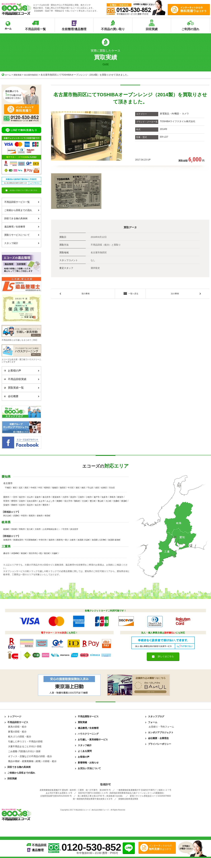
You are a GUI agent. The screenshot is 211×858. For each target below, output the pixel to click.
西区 (27, 488)
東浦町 (124, 501)
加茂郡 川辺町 (83, 540)
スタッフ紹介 (21, 243)
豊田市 (45, 505)
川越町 (55, 553)
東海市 (120, 497)
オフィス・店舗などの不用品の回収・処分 (30, 756)
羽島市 (22, 529)
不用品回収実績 (20, 379)
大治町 (85, 501)
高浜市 (30, 505)
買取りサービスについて (21, 235)
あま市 (42, 501)
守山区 (90, 488)
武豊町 (16, 516)
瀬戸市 (97, 497)
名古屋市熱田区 (34, 74)
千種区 (8, 488)
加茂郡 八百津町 (99, 540)
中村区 (33, 488)
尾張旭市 (56, 497)
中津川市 (43, 540)
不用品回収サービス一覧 (21, 202)
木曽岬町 (15, 553)
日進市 (22, 501)
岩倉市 (38, 497)
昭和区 (47, 488)
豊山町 (101, 501)
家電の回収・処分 (17, 731)
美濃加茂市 (18, 540)
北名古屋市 (32, 501)
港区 (78, 488)
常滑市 (6, 501)
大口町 (108, 501)
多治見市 (74, 529)
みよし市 (50, 501)
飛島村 (77, 501)
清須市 (73, 497)
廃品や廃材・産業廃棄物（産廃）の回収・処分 (32, 761)
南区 (83, 488)
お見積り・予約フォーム (161, 726)
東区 (15, 488)
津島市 (112, 497)
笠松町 (14, 529)
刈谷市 (22, 505)
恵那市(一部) (62, 540)
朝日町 (47, 553)
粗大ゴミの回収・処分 (19, 736)
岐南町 (6, 529)
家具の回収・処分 (17, 726)
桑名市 (6, 553)
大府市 (65, 497)
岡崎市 (14, 505)
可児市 (65, 529)
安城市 (6, 505)
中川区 (71, 488)
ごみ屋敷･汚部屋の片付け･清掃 (24, 751)
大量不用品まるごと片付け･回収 (25, 746)
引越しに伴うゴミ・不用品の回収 (25, 741)
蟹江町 (93, 501)
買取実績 (19, 74)
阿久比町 (7, 516)
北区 (21, 488)
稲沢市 (22, 497)
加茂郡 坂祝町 (114, 540)
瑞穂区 (55, 488)
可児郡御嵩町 (31, 540)
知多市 (104, 497)
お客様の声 (20, 370)
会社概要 (20, 396)
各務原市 (7, 540)
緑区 (97, 488)
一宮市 (14, 497)
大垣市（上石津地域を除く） (47, 529)
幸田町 (47, 516)
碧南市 (40, 516)
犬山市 (30, 497)
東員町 (24, 553)
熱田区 (63, 488)
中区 (40, 488)
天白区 (112, 488)
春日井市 (46, 497)
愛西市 (6, 497)
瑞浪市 (52, 540)
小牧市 (89, 497)
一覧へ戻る (130, 294)
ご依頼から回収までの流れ (21, 210)
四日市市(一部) (35, 553)
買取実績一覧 (20, 387)
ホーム (7, 74)
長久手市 (68, 501)
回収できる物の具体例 (21, 218)
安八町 (30, 529)
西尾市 (32, 516)
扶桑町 (116, 501)
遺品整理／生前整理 (21, 226)
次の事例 (175, 294)
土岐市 (72, 540)
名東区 (104, 488)
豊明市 (14, 501)
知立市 (38, 505)
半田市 (24, 516)
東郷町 (59, 501)
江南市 (81, 497)
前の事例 (85, 294)
